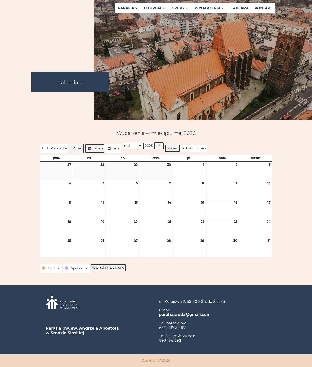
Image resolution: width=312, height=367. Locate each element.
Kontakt (263, 8)
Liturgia (154, 8)
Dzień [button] (201, 148)
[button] (51, 268)
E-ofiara (239, 8)
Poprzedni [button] (56, 148)
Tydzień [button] (187, 148)
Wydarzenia (209, 8)
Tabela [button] (95, 149)
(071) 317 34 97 (172, 327)
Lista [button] (113, 149)
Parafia (128, 8)
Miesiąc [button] (172, 148)
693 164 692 (170, 340)
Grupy (180, 8)
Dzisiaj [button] (76, 148)
